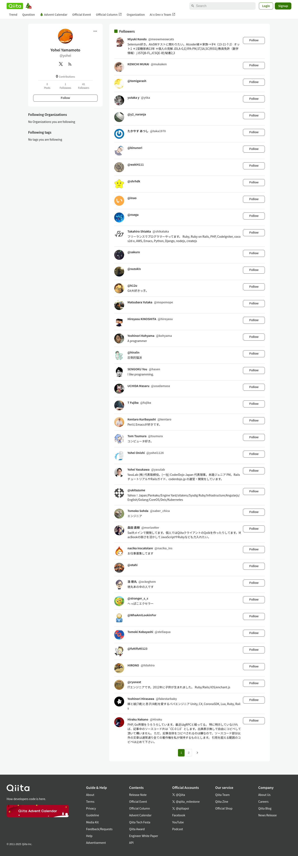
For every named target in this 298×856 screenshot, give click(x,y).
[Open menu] (95, 31)
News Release (267, 815)
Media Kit (92, 822)
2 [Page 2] (188, 752)
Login (266, 6)
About (90, 795)
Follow (65, 98)
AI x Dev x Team (162, 14)
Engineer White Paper (143, 836)
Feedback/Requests (99, 829)
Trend (13, 14)
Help (89, 836)
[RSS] (69, 64)
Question (28, 14)
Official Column (109, 14)
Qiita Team (222, 795)
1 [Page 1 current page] (181, 752)
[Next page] (197, 752)
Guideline (92, 815)
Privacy (91, 808)
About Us (264, 795)
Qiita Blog (265, 808)
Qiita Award (137, 829)
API (131, 843)
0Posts (47, 85)
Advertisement (96, 843)
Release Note (138, 795)
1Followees (65, 85)
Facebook (178, 815)
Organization (136, 14)
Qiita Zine (221, 801)
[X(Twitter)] (60, 64)
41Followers (83, 85)
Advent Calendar (53, 14)
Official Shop (223, 808)
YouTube (178, 822)
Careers (263, 801)
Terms (90, 801)
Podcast (177, 829)
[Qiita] (15, 6)
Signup (283, 6)
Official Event (81, 14)
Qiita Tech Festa (139, 822)
